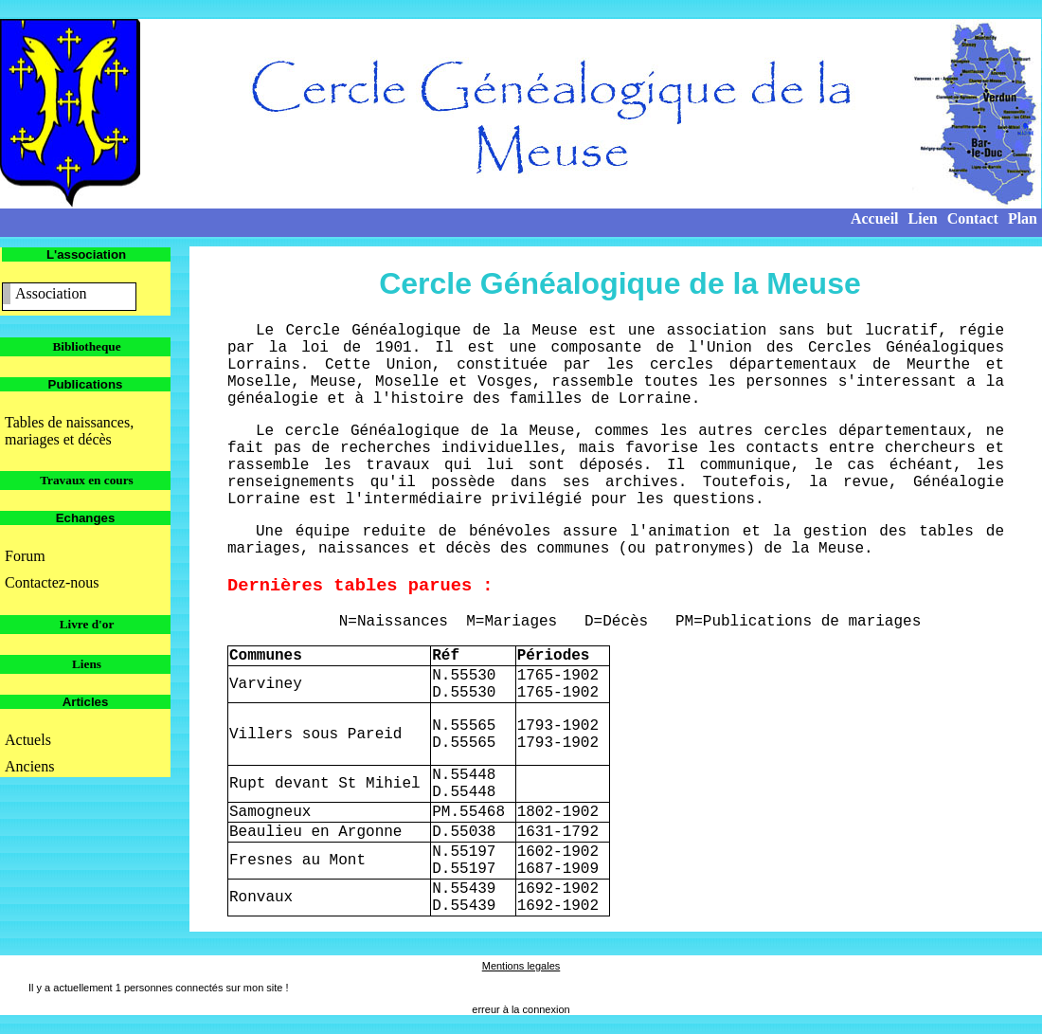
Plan (1022, 218)
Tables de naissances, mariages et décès (69, 430)
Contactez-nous (52, 582)
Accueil (875, 218)
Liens (86, 664)
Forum (25, 556)
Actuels (28, 740)
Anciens (29, 766)
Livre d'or (87, 624)
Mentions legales (521, 965)
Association (51, 293)
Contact (972, 218)
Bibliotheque (86, 346)
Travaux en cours (87, 480)
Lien (923, 218)
